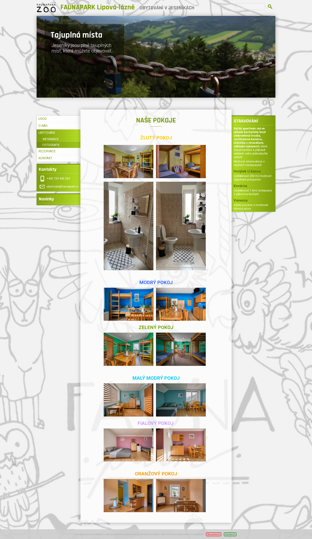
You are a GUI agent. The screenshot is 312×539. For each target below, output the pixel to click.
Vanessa (241, 200)
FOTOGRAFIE (51, 145)
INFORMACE (51, 139)
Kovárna (240, 186)
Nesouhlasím (213, 534)
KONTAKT (45, 158)
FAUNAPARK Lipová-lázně (97, 7)
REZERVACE (47, 151)
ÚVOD (42, 119)
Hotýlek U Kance (247, 171)
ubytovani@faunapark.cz (63, 186)
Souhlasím (230, 534)
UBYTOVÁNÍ (46, 133)
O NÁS (43, 126)
